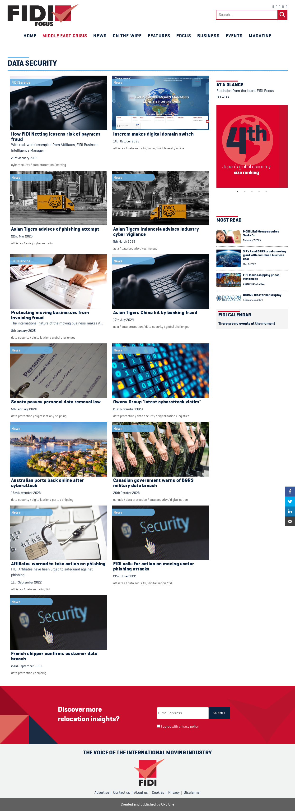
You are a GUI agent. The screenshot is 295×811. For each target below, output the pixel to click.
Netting (61, 165)
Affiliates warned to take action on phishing (58, 563)
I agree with (180, 726)
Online (180, 148)
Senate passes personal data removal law (56, 402)
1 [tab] (237, 191)
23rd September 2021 (26, 666)
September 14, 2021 (253, 283)
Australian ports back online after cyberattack (47, 483)
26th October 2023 (126, 493)
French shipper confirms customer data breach (54, 656)
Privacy (174, 792)
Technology (149, 248)
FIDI (48, 589)
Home (29, 35)
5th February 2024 (24, 409)
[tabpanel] (252, 146)
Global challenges (63, 337)
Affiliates (119, 148)
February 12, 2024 (253, 299)
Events (234, 35)
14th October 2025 (126, 141)
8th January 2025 (23, 331)
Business (208, 35)
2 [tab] (245, 191)
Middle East (165, 148)
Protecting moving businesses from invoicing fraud (50, 315)
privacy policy (189, 726)
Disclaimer (192, 792)
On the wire (127, 35)
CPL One (167, 804)
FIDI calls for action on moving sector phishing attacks (153, 566)
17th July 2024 (123, 320)
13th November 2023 (26, 493)
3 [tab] (252, 191)
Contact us (121, 792)
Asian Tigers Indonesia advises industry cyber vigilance (156, 231)
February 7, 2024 (252, 240)
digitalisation (40, 337)
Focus (183, 35)
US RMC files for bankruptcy (262, 295)
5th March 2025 (124, 241)
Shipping (60, 416)
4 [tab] (259, 191)
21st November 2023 (128, 409)
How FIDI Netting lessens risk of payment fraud (56, 136)
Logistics (183, 416)
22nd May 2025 (22, 236)
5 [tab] (266, 191)
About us (141, 792)
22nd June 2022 (124, 576)
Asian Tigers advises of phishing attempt (55, 229)
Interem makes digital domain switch (153, 134)
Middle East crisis (64, 35)
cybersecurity (20, 165)
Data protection (43, 165)
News (99, 35)
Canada (118, 499)
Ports (55, 499)
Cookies (158, 792)
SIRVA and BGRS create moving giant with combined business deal (264, 255)
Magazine (260, 35)
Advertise (101, 792)
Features (159, 35)
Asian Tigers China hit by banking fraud (155, 312)
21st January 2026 (24, 158)
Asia (28, 243)
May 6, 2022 (249, 264)
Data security (137, 148)
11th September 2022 (26, 582)
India (151, 148)
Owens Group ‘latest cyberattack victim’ (157, 402)
